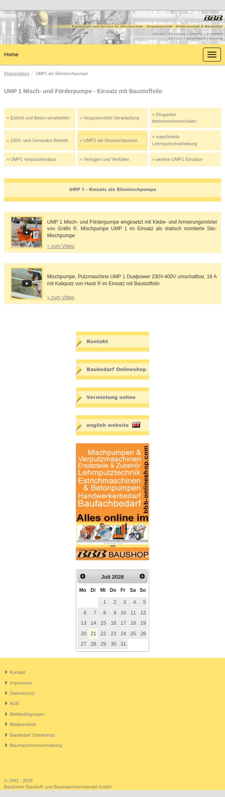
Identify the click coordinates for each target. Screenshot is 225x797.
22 (103, 634)
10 (123, 613)
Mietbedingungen (27, 714)
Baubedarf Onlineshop (32, 735)
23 (113, 634)
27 (83, 644)
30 (113, 644)
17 (123, 623)
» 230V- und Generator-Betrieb (37, 140)
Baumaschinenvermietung (36, 745)
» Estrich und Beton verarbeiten (38, 117)
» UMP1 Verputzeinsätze (31, 159)
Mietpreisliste (23, 724)
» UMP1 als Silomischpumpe (109, 140)
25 (133, 634)
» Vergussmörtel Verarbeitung (109, 117)
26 (143, 634)
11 (133, 613)
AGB (14, 703)
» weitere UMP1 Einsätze (177, 159)
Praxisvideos (17, 73)
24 (123, 634)
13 (83, 623)
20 (83, 634)
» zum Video (61, 246)
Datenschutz (22, 693)
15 (103, 623)
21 (93, 634)
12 (143, 613)
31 (123, 644)
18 (133, 623)
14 (93, 623)
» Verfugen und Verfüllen (104, 159)
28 (93, 644)
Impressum (21, 682)
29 (103, 644)
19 (143, 623)
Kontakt (17, 672)
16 (113, 623)
